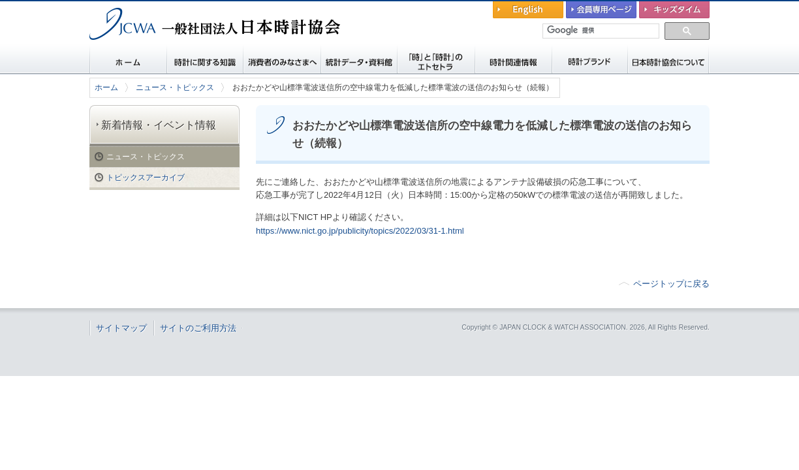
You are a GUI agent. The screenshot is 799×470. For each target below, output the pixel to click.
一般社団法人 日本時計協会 (157, 49)
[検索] (601, 30)
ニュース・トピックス (175, 87)
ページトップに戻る (671, 284)
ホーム (106, 87)
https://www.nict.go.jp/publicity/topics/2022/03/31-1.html (360, 231)
